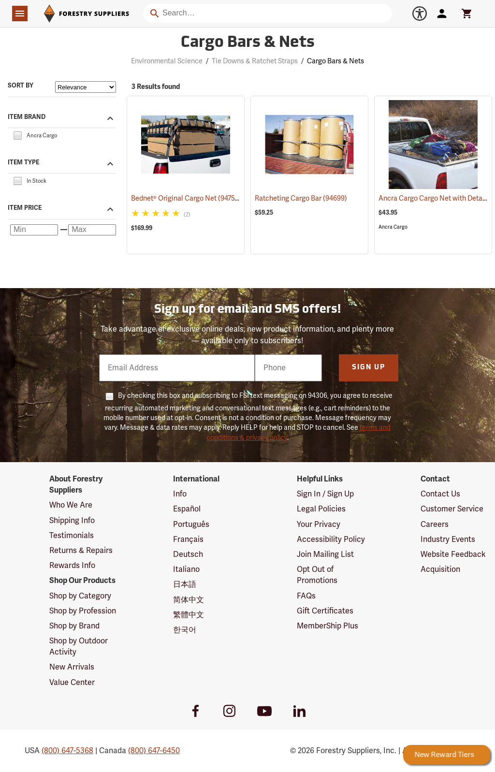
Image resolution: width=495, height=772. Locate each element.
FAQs (306, 596)
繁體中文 (188, 615)
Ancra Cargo (393, 227)
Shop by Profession (82, 611)
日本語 (184, 584)
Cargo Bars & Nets (335, 61)
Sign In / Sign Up (325, 494)
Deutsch (188, 554)
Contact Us (440, 494)
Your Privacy (318, 524)
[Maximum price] (92, 230)
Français (188, 539)
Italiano (186, 569)
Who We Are (70, 505)
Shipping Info (72, 520)
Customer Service (452, 509)
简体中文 (188, 600)
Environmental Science (167, 61)
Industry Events (448, 539)
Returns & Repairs (81, 550)
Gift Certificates (325, 611)
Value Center (72, 682)
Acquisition (440, 569)
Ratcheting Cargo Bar (301, 198)
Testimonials (71, 535)
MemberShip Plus (327, 626)
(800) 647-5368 (67, 751)
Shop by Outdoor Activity (78, 646)
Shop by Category (80, 596)
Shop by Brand (74, 626)
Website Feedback (453, 554)
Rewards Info (72, 565)
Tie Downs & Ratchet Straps (255, 61)
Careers (435, 524)
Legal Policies (321, 509)
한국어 (184, 630)
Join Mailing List (325, 554)
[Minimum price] (34, 230)
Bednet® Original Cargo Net (185, 198)
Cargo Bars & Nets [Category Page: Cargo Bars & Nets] (248, 43)
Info (180, 494)
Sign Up (368, 367)
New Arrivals (71, 667)
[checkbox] (17, 135)
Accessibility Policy (331, 539)
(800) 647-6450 (154, 751)
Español (187, 509)
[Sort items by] (85, 87)
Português (191, 524)
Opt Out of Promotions (317, 575)
